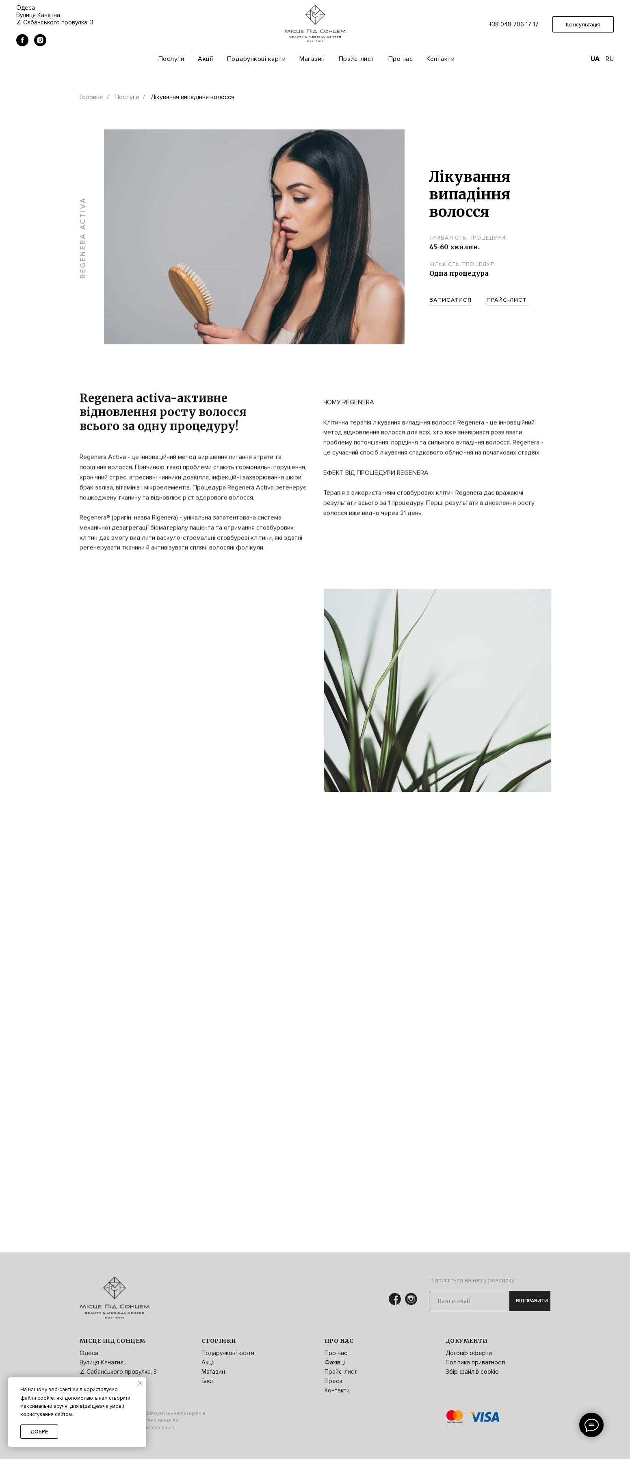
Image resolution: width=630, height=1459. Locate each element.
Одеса (25, 7)
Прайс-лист (357, 59)
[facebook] (22, 44)
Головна (91, 97)
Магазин (312, 59)
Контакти (440, 59)
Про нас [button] (400, 59)
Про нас (336, 1353)
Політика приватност (475, 1362)
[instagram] (40, 44)
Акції (205, 59)
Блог (207, 1381)
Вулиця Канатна (38, 15)
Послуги (171, 59)
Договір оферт (467, 1353)
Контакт (335, 1390)
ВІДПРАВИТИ (532, 1301)
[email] (469, 1301)
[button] (583, 24)
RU (610, 59)
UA (595, 59)
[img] (114, 1298)
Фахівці (335, 1362)
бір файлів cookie (474, 1371)
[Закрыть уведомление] (140, 1383)
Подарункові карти (256, 59)
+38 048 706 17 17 (514, 24)
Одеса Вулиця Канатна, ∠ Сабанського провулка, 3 (118, 1362)
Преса (333, 1381)
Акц (206, 1362)
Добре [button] (39, 1432)
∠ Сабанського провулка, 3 (54, 22)
